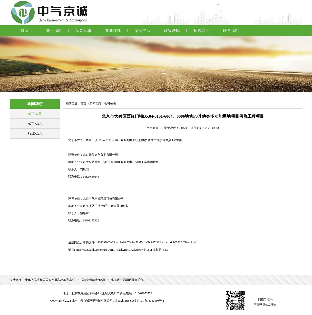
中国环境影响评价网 (91, 280)
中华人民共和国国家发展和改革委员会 (50, 280)
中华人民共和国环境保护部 (126, 280)
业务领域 (113, 31)
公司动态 (35, 123)
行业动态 (35, 133)
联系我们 (231, 31)
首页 (24, 31)
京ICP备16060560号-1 (150, 300)
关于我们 (54, 31)
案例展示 (142, 31)
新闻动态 (83, 31)
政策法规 (172, 31)
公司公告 (35, 113)
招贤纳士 (201, 31)
